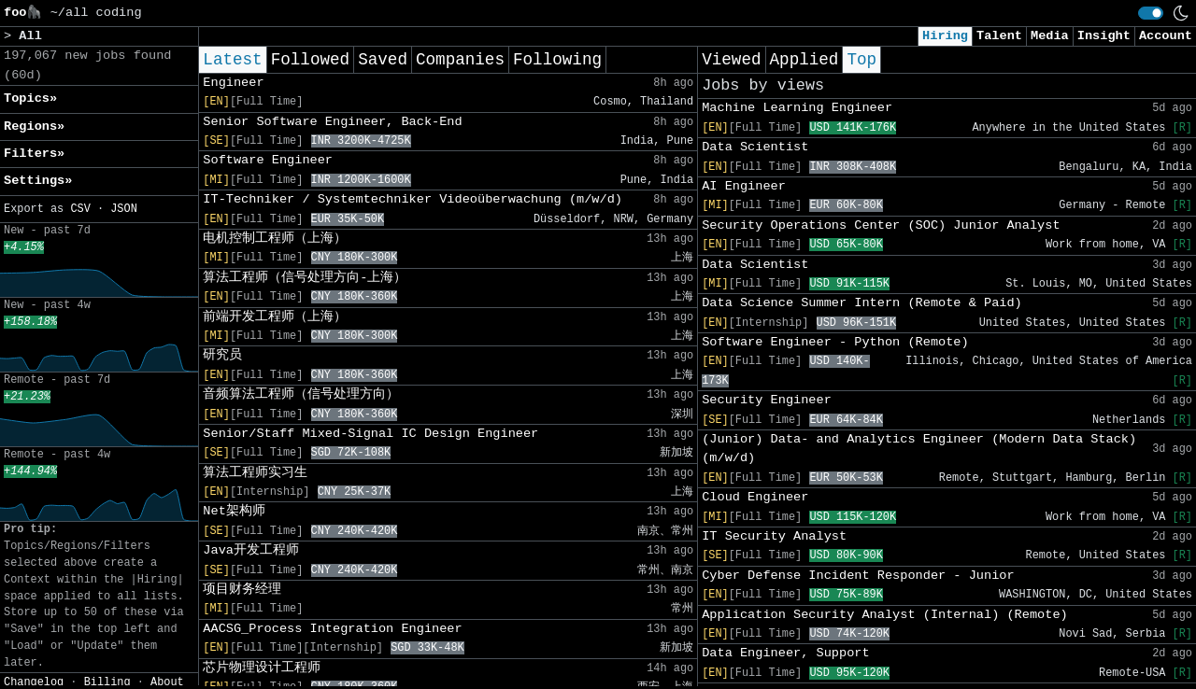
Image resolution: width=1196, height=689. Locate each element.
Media (1050, 36)
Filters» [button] (34, 154)
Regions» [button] (34, 127)
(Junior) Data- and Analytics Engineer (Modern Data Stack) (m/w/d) (919, 448)
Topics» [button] (30, 98)
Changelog (34, 682)
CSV (80, 209)
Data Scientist (755, 147)
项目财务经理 (242, 590)
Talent (999, 36)
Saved (382, 59)
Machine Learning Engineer (797, 108)
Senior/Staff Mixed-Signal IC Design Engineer (370, 434)
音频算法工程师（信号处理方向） (301, 394)
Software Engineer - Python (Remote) (835, 342)
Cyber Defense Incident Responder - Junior (858, 576)
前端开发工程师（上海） (275, 317)
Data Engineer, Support (785, 653)
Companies (460, 59)
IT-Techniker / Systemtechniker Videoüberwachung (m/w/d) (412, 199)
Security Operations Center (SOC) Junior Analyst (881, 225)
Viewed (731, 59)
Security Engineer (767, 400)
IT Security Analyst (774, 536)
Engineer (233, 83)
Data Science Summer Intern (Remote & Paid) (862, 303)
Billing (107, 682)
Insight (1104, 36)
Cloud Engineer (755, 497)
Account (1165, 36)
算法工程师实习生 (255, 473)
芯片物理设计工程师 (261, 668)
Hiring (945, 36)
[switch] (1150, 13)
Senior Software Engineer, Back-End (332, 122)
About (167, 682)
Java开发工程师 (251, 550)
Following (557, 59)
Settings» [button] (38, 181)
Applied (804, 59)
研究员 (222, 355)
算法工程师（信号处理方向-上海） (304, 278)
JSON (123, 209)
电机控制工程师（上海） (275, 239)
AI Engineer (744, 186)
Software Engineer (268, 160)
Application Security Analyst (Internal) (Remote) (885, 615)
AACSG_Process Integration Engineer (332, 629)
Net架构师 (233, 511)
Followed (310, 59)
